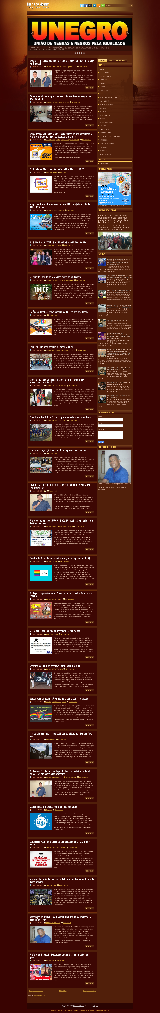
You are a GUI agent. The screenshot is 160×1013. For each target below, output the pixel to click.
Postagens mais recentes (36, 991)
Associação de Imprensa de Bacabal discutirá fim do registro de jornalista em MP (60, 918)
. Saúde (102, 69)
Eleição (64, 67)
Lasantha (75, 1010)
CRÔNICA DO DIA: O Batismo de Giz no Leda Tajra (118, 396)
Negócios (49, 810)
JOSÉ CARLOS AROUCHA (108, 97)
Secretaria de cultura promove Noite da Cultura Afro (55, 665)
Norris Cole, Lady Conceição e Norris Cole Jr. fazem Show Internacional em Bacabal (57, 381)
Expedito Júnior (71, 67)
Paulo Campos (104, 129)
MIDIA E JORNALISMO (53, 847)
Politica (67, 102)
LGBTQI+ (54, 561)
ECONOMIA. (104, 87)
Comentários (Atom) (40, 995)
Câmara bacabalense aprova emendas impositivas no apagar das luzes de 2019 (60, 97)
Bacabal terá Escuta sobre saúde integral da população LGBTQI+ (61, 558)
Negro (61, 669)
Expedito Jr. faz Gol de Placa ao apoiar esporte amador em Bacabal (62, 417)
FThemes (59, 1010)
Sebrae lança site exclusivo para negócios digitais (53, 806)
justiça (53, 739)
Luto (47, 634)
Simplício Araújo (66, 140)
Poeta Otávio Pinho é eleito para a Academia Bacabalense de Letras (119, 291)
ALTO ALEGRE (104, 73)
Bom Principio (56, 350)
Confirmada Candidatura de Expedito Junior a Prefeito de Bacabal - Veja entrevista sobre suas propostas (62, 772)
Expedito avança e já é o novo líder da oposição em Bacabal (58, 450)
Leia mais (89, 88)
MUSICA (102, 119)
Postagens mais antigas (89, 991)
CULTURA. (55, 385)
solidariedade (75, 140)
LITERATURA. (104, 111)
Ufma (71, 526)
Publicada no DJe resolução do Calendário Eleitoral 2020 (57, 169)
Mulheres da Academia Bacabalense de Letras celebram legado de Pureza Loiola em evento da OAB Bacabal (119, 335)
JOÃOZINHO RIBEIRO (107, 104)
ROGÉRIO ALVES (105, 133)
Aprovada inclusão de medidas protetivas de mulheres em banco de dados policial (62, 880)
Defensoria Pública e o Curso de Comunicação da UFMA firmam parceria (60, 842)
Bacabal (48, 67)
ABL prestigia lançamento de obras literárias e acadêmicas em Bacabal (119, 276)
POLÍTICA (65, 777)
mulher (48, 885)
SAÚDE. (63, 847)
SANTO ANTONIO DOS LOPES (110, 136)
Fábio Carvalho (68, 280)
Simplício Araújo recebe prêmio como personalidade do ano (58, 241)
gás (53, 960)
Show (60, 599)
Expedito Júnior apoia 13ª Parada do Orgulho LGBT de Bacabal (59, 698)
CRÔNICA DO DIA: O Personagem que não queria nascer (119, 383)
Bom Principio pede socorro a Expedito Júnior (51, 346)
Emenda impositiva (58, 102)
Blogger (95, 1006)
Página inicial (62, 991)
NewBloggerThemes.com (102, 1010)
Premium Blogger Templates (86, 1010)
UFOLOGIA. (103, 150)
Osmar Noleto (54, 634)
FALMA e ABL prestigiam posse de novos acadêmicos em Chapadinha (119, 306)
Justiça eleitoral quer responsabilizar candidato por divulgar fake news (61, 734)
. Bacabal (49, 102)
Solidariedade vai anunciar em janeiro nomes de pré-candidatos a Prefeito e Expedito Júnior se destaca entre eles (61, 135)
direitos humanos (57, 526)
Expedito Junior (50, 210)
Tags (110, 60)
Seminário (66, 526)
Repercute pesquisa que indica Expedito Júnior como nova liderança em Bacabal (62, 62)
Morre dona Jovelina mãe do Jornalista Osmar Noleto (55, 630)
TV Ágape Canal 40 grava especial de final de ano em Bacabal (59, 311)
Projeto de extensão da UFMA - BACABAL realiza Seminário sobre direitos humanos (61, 521)
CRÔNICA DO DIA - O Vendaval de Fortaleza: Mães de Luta (119, 368)
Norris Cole (62, 385)
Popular (102, 60)
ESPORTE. (103, 94)
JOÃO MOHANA (105, 101)
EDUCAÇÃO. (104, 90)
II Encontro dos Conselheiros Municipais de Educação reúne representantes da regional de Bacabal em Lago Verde (113, 218)
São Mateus (103, 147)
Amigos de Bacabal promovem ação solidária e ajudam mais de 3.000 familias (60, 205)
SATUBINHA (104, 140)
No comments (83, 67)
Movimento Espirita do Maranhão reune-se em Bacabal (56, 276)
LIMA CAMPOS (105, 108)
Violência (53, 885)
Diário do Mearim (38, 4)
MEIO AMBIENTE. (105, 115)
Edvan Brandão (56, 67)
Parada (64, 702)
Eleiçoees (49, 172)
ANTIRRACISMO (105, 76)
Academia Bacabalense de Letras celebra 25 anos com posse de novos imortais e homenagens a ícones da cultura (118, 261)
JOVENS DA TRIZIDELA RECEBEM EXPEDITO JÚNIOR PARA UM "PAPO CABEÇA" (60, 486)
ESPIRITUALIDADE (58, 280)
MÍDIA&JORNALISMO (107, 122)
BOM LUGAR (104, 80)
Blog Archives (120, 60)
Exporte (64, 420)
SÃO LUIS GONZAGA (107, 143)
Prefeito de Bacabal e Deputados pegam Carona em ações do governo (59, 955)
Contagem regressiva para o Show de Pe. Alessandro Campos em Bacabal (61, 594)
